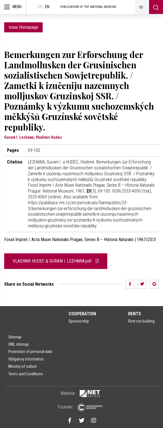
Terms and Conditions (25, 374)
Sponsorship (79, 321)
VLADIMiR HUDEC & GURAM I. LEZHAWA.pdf (56, 261)
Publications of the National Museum (88, 7)
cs (40, 6)
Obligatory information (26, 359)
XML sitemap (18, 344)
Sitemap (14, 337)
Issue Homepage (23, 27)
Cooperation (82, 313)
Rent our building (141, 321)
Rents (134, 313)
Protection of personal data (30, 351)
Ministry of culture (22, 366)
